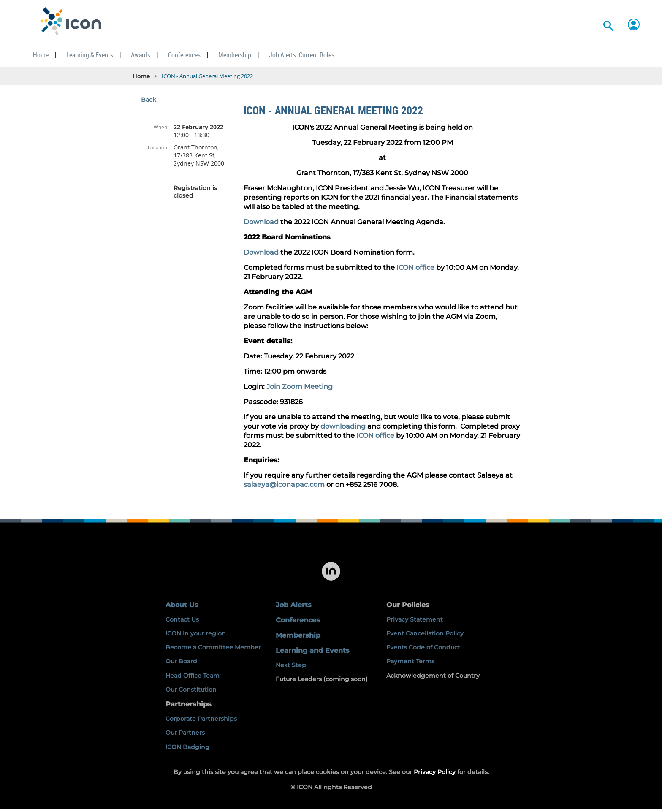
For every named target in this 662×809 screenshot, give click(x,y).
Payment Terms (410, 661)
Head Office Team (193, 675)
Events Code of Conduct (423, 647)
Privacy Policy (435, 772)
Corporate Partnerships (201, 718)
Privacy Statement (414, 619)
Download (261, 222)
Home (141, 76)
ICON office (415, 267)
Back (148, 99)
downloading (343, 426)
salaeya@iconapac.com (284, 485)
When (160, 127)
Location (157, 147)
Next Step (291, 665)
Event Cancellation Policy (425, 633)
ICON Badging (187, 747)
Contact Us (182, 619)
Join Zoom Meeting (299, 387)
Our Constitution (191, 689)
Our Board (181, 661)
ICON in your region (196, 633)
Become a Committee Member (213, 647)
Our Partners (185, 732)
